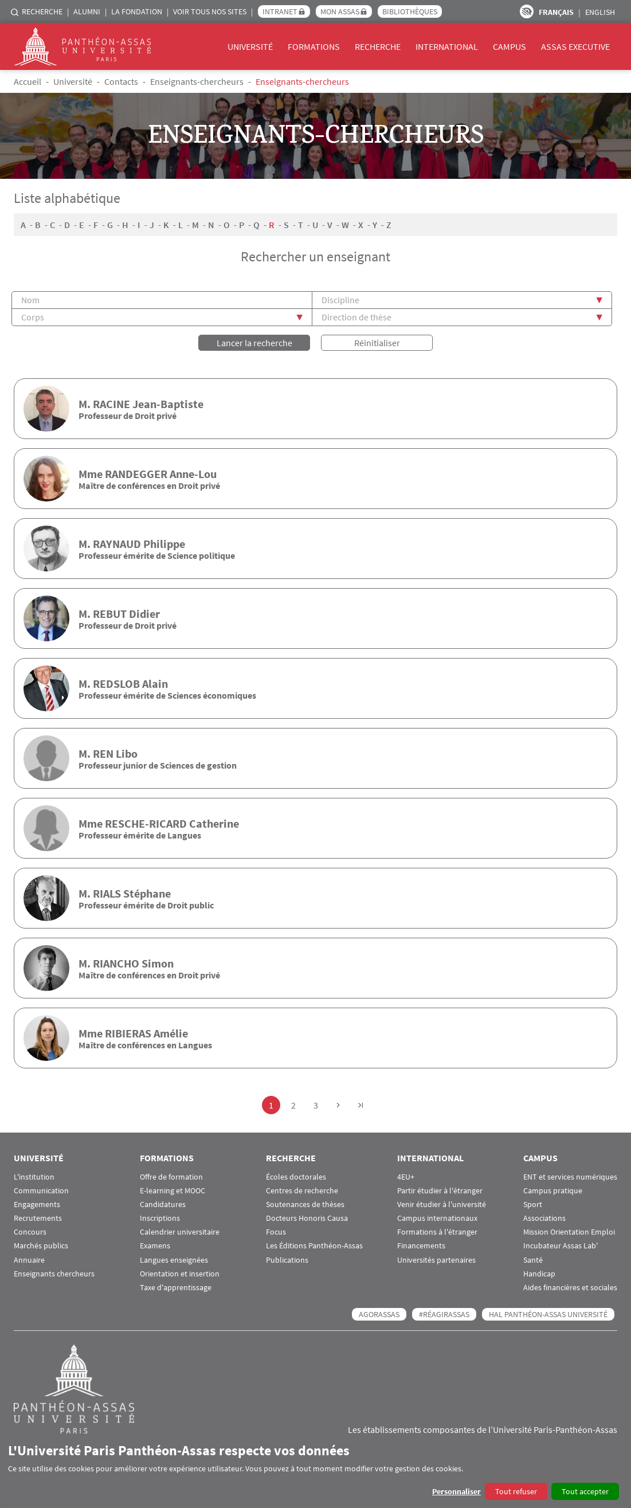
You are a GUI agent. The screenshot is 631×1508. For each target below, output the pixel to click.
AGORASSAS (379, 1314)
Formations (314, 46)
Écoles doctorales (296, 1177)
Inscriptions (160, 1218)
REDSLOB (116, 683)
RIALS (107, 893)
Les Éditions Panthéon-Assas (314, 1246)
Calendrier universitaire (180, 1232)
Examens (155, 1246)
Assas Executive (575, 46)
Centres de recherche (302, 1191)
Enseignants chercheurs (54, 1274)
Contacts (121, 81)
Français (556, 12)
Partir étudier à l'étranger (440, 1191)
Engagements (37, 1204)
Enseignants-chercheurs (197, 81)
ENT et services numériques (570, 1177)
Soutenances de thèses (305, 1204)
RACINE (111, 404)
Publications (287, 1260)
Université (250, 46)
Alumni (86, 11)
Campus (509, 46)
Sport (532, 1204)
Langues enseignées (174, 1260)
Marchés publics (41, 1246)
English (600, 12)
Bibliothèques (409, 11)
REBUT (110, 613)
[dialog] (315, 1471)
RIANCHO (116, 963)
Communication (41, 1191)
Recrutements (38, 1218)
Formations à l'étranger (437, 1232)
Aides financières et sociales (570, 1287)
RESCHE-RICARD (146, 823)
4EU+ (405, 1177)
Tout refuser (516, 1491)
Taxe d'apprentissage (175, 1287)
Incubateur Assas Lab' (560, 1246)
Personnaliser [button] (456, 1491)
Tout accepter (585, 1491)
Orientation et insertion (180, 1274)
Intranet (279, 11)
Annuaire (29, 1260)
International (447, 46)
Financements (421, 1246)
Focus (276, 1232)
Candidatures (163, 1204)
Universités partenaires (436, 1260)
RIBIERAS (128, 1033)
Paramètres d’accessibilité (527, 11)
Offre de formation (171, 1177)
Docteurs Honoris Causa (307, 1218)
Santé (533, 1260)
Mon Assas (339, 11)
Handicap (539, 1274)
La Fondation (136, 11)
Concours (30, 1232)
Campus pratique (552, 1191)
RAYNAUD (117, 543)
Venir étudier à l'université (441, 1204)
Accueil (27, 81)
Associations (544, 1218)
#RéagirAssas (444, 1314)
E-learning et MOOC (172, 1191)
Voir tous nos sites (209, 11)
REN (103, 753)
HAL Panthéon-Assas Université (548, 1314)
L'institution (34, 1177)
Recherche (42, 11)
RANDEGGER (136, 474)
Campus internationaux (437, 1218)
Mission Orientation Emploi (569, 1232)
